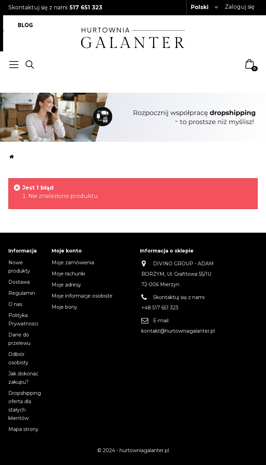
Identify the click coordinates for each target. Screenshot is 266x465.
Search (29, 64)
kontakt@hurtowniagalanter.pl (178, 331)
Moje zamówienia (73, 262)
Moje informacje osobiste (82, 296)
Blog (25, 25)
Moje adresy (66, 285)
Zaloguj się (240, 6)
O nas (15, 304)
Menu (13, 64)
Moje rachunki (68, 274)
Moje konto (67, 251)
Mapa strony (23, 429)
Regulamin (21, 293)
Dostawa (19, 282)
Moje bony (64, 307)
